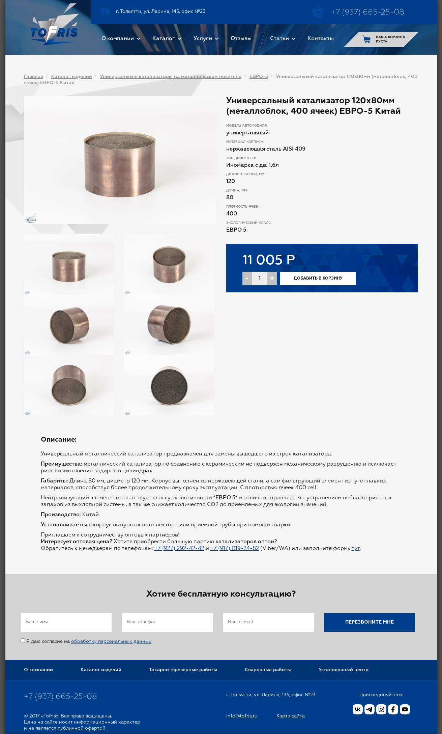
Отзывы (241, 39)
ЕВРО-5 (258, 76)
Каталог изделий (71, 76)
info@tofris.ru (242, 716)
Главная (33, 76)
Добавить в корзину (318, 279)
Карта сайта (290, 716)
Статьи (279, 39)
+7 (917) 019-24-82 (234, 548)
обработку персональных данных (111, 641)
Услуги (203, 39)
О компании (117, 39)
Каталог (163, 39)
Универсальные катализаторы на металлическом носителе (170, 76)
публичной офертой (82, 728)
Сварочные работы (268, 669)
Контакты (320, 39)
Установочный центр (344, 669)
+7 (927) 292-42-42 (179, 548)
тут (356, 548)
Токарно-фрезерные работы (183, 669)
